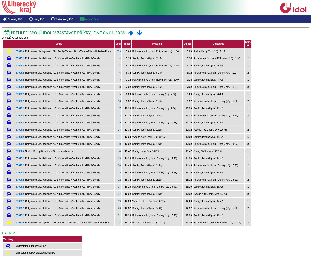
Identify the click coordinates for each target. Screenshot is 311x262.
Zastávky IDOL (13, 19)
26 (119, 208)
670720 (20, 51)
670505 (20, 151)
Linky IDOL (37, 19)
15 (119, 172)
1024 (118, 222)
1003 (118, 51)
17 (119, 187)
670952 (20, 58)
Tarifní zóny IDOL (62, 19)
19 (119, 201)
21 (119, 215)
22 (119, 179)
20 (119, 165)
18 (119, 144)
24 (119, 194)
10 (119, 101)
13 (119, 158)
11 (119, 137)
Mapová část (89, 19)
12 (119, 115)
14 (119, 129)
